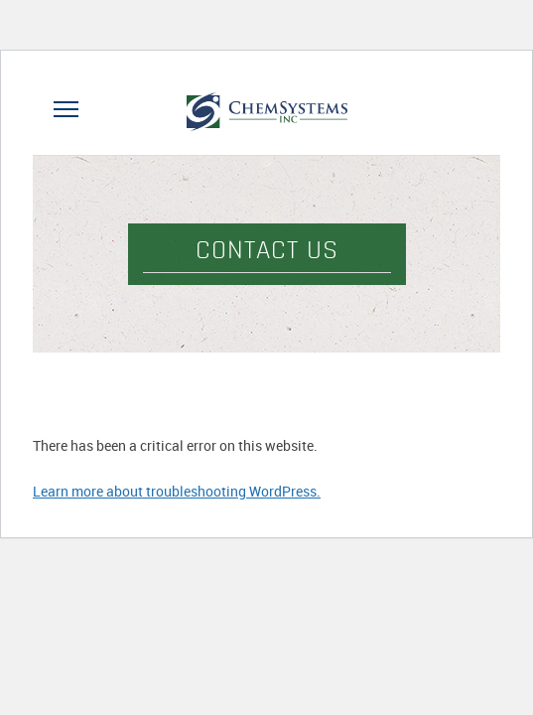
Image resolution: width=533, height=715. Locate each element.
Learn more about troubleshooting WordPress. (177, 491)
